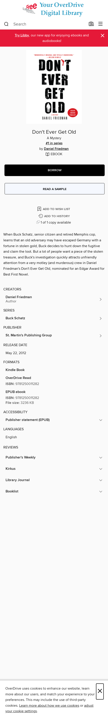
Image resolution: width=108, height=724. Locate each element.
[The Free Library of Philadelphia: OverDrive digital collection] (54, 9)
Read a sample (54, 189)
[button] (54, 170)
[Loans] (91, 25)
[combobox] (45, 24)
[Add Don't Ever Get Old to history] (54, 216)
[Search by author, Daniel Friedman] (54, 299)
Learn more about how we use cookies (49, 705)
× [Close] (100, 691)
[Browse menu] (100, 24)
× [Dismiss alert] (102, 35)
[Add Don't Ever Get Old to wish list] (54, 208)
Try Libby (22, 35)
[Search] (6, 24)
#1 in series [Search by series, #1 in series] (54, 143)
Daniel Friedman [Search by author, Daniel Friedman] (56, 149)
